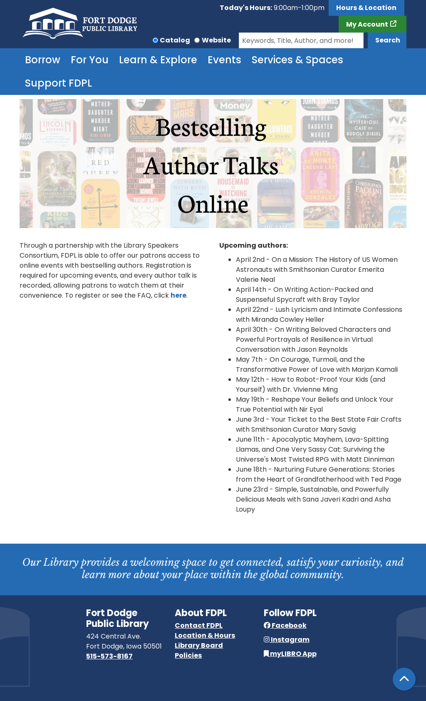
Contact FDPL (199, 625)
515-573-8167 (109, 656)
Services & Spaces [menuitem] (297, 60)
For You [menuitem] (90, 60)
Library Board (199, 645)
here (178, 295)
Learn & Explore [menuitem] (158, 60)
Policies (188, 655)
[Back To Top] (404, 679)
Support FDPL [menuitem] (58, 83)
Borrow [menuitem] (42, 60)
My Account (367, 24)
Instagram (287, 639)
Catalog (175, 40)
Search (387, 40)
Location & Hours (205, 635)
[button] (272, 8)
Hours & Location (366, 7)
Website (216, 40)
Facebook (285, 625)
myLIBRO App (290, 654)
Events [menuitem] (224, 60)
